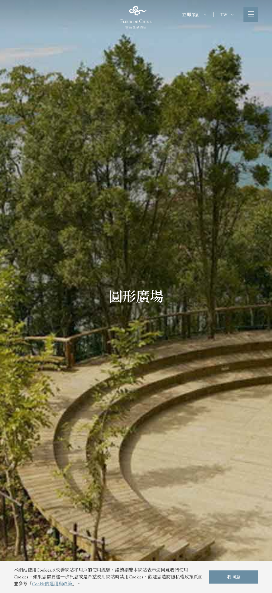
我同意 (234, 577)
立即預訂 (194, 15)
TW (226, 15)
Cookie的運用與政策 (52, 584)
